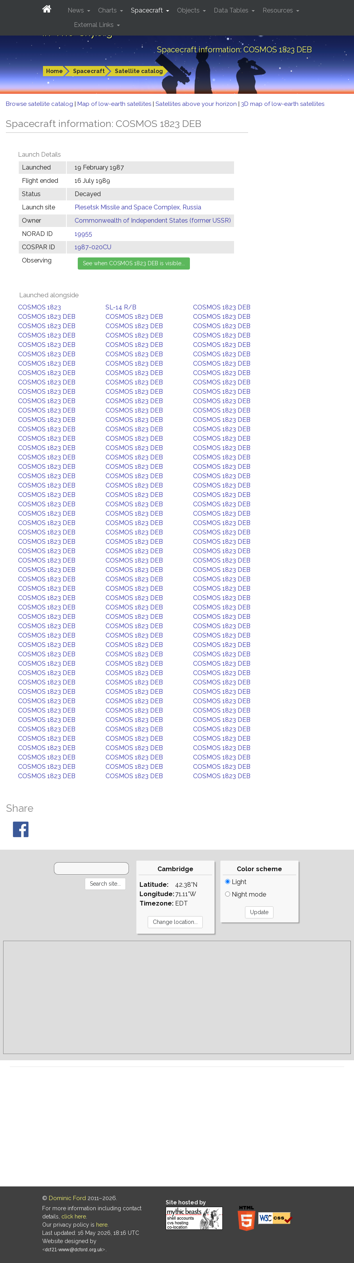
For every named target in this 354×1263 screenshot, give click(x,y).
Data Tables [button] (232, 10)
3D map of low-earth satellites (282, 103)
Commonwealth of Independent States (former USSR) (153, 220)
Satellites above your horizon (197, 103)
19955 (83, 234)
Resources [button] (279, 10)
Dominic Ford (67, 1198)
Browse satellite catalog (40, 103)
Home (54, 71)
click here (73, 1216)
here (101, 1225)
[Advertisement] (177, 997)
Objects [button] (189, 10)
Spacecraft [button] (147, 10)
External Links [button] (94, 25)
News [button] (77, 10)
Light (236, 882)
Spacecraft (89, 71)
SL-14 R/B (120, 307)
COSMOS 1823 (39, 307)
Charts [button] (108, 10)
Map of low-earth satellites (115, 103)
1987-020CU (93, 247)
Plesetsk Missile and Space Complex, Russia (138, 207)
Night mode (245, 894)
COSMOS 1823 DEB (221, 307)
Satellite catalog (139, 71)
